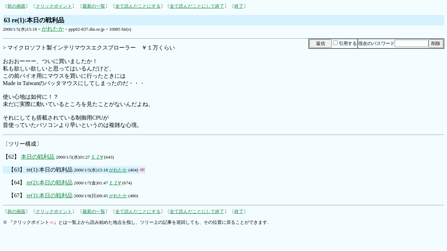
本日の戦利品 (37, 157)
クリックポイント (54, 6)
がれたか (53, 29)
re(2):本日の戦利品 (50, 182)
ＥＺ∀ (97, 157)
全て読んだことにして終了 (197, 6)
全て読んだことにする (138, 6)
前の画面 (16, 6)
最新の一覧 (93, 6)
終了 (238, 6)
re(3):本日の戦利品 (50, 195)
